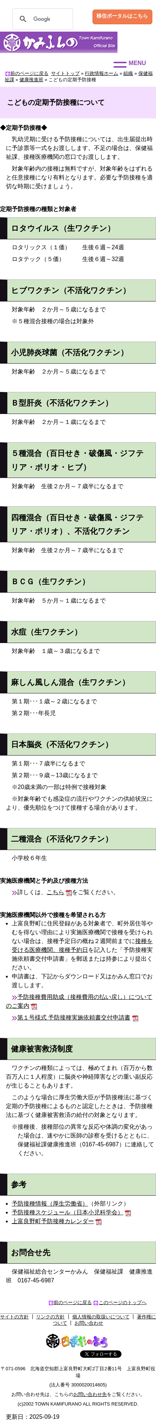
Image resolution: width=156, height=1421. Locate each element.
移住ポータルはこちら (122, 16)
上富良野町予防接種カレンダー (53, 1221)
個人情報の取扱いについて (101, 1317)
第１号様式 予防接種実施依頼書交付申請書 (73, 1017)
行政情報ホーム (101, 73)
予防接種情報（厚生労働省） (50, 1203)
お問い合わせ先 (90, 1394)
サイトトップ (65, 73)
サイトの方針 (14, 1317)
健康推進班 (31, 79)
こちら (55, 892)
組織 (128, 73)
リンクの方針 (50, 1317)
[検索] (41, 19)
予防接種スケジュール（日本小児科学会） (67, 1212)
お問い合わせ (89, 1323)
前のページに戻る (29, 73)
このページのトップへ (122, 1302)
